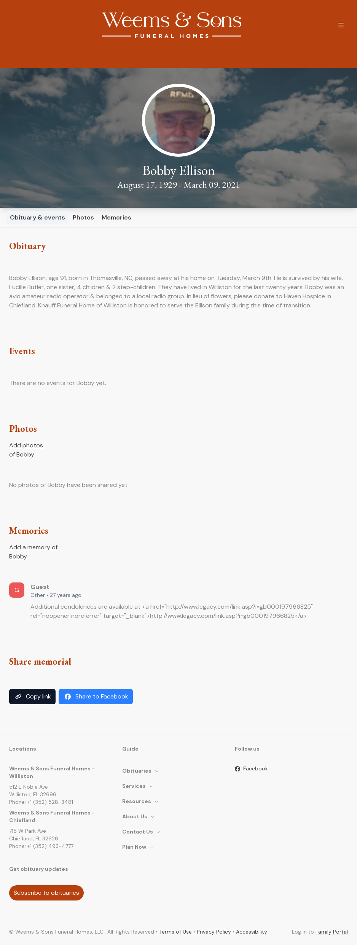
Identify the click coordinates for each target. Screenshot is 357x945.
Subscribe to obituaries (46, 893)
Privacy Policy (214, 931)
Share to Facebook (95, 696)
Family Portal (332, 931)
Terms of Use (175, 931)
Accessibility (251, 931)
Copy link (32, 696)
